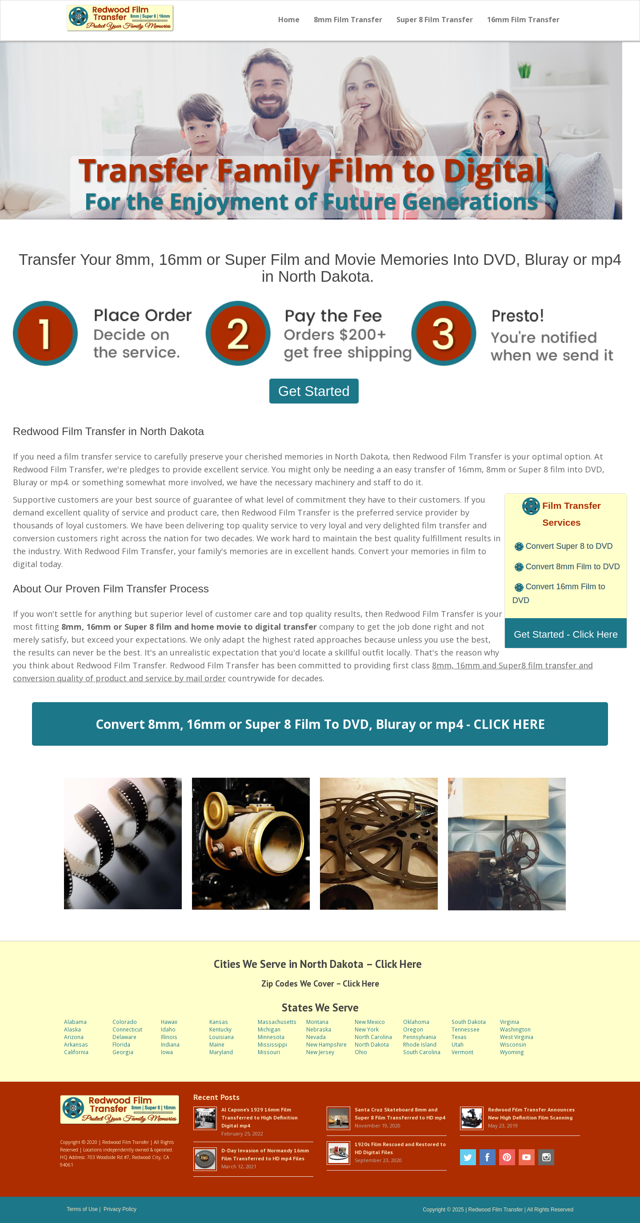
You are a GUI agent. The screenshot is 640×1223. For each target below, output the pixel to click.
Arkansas (76, 1044)
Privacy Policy (120, 1209)
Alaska (72, 1029)
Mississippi (272, 1044)
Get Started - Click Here (566, 634)
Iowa (167, 1051)
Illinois (169, 1036)
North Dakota (372, 1044)
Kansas (218, 1021)
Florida (121, 1044)
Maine (216, 1044)
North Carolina (373, 1036)
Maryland (221, 1051)
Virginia (509, 1021)
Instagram (546, 1157)
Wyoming (512, 1051)
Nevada (316, 1036)
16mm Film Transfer (523, 19)
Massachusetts (277, 1021)
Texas (459, 1036)
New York (367, 1029)
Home (289, 19)
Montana (317, 1021)
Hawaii (169, 1021)
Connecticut (127, 1029)
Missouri (269, 1051)
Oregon (413, 1029)
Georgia (122, 1051)
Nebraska (318, 1029)
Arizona (74, 1036)
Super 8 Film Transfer (434, 19)
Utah (458, 1044)
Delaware (124, 1036)
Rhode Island (419, 1044)
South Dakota (469, 1021)
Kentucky (220, 1029)
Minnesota (271, 1036)
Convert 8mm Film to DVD (573, 566)
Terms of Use (82, 1209)
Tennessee (466, 1029)
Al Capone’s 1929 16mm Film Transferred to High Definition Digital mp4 (259, 1117)
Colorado (124, 1021)
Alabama (75, 1021)
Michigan (269, 1029)
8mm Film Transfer (348, 19)
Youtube (527, 1157)
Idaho (168, 1029)
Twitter (468, 1157)
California (76, 1051)
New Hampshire (326, 1044)
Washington (515, 1029)
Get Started (314, 391)
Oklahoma (416, 1021)
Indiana (170, 1044)
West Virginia (516, 1036)
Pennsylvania (419, 1036)
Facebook (488, 1157)
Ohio (361, 1051)
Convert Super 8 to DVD (569, 546)
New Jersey (320, 1051)
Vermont (462, 1051)
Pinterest (507, 1157)
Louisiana (221, 1036)
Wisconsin (513, 1044)
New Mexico (370, 1021)
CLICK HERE (509, 723)
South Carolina (421, 1051)
